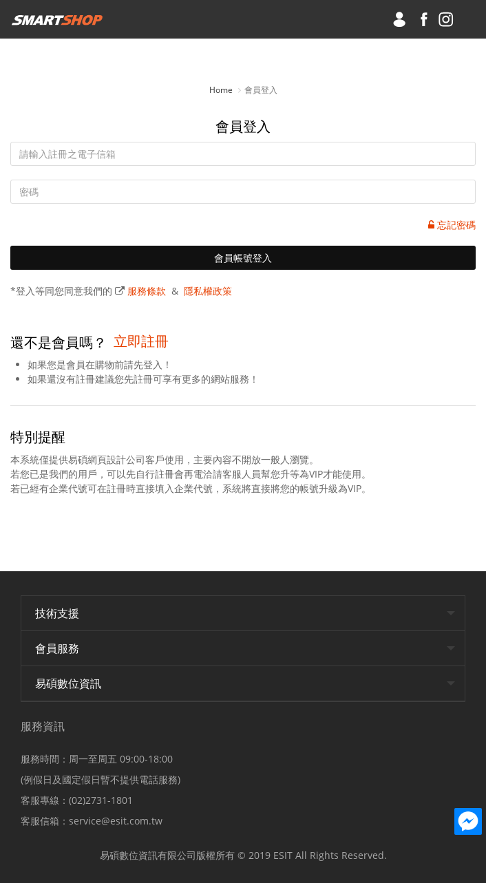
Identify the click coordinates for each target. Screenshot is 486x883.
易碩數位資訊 (68, 683)
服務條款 (146, 290)
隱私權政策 (208, 290)
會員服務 (57, 648)
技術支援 (57, 613)
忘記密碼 (452, 224)
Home (221, 90)
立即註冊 (141, 341)
